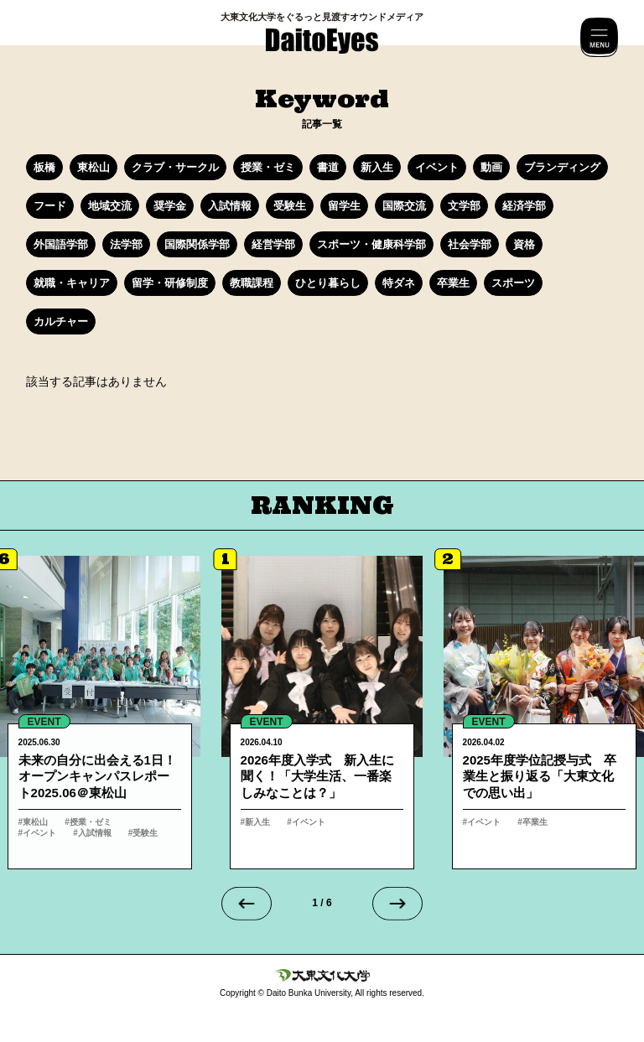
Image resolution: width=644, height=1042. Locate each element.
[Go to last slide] (246, 903)
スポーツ (513, 283)
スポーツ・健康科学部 (371, 244)
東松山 (93, 167)
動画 (491, 167)
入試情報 (230, 206)
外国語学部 (61, 244)
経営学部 (273, 244)
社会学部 (469, 244)
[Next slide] (397, 903)
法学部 (126, 244)
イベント (437, 167)
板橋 (44, 167)
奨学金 (169, 206)
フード (50, 206)
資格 (524, 244)
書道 (328, 167)
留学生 (344, 206)
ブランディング (562, 167)
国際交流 (404, 206)
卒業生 (453, 283)
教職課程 (251, 283)
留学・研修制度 (170, 283)
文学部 (464, 206)
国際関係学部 (197, 244)
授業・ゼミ (268, 167)
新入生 (377, 167)
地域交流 (110, 206)
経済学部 (524, 206)
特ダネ (398, 283)
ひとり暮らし (328, 283)
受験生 (289, 206)
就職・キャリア (72, 283)
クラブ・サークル (175, 167)
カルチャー (61, 321)
